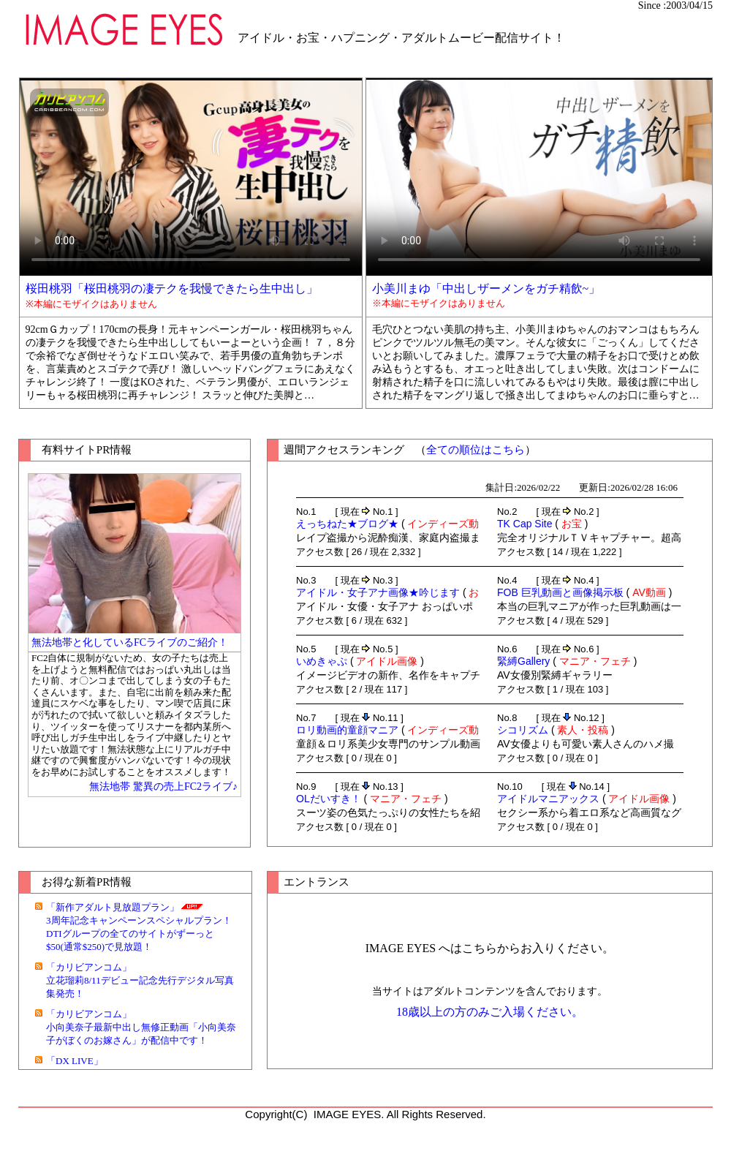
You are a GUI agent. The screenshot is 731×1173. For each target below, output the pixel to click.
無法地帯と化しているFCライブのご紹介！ (129, 642)
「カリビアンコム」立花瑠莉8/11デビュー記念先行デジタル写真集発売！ (140, 980)
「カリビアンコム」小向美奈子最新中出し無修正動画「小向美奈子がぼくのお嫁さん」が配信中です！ (141, 1027)
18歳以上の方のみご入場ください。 (489, 1012)
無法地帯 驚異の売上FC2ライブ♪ (163, 786)
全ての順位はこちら (475, 450)
